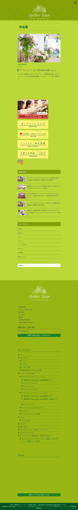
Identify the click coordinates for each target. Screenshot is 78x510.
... (19, 78)
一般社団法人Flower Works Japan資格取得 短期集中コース (40, 400)
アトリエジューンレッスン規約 (30, 414)
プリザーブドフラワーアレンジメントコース (34, 393)
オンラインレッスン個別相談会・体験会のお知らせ (35, 435)
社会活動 (20, 252)
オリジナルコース (28, 404)
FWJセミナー (22, 256)
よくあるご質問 (26, 367)
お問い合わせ (24, 427)
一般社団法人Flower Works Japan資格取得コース (37, 380)
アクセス (22, 424)
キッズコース (25, 411)
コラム (20, 237)
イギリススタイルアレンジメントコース (33, 377)
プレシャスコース (28, 386)
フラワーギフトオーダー (27, 433)
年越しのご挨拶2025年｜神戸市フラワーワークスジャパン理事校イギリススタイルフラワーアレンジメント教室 (43, 212)
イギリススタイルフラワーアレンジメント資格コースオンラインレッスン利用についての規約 (39, 440)
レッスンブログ (22, 244)
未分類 (20, 229)
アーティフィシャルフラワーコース (32, 408)
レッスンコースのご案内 (27, 373)
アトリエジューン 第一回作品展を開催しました (38, 70)
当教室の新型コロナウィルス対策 (31, 370)
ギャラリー (24, 364)
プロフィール (24, 358)
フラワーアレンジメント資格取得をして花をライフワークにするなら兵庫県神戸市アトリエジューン (42, 506)
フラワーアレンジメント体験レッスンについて (34, 430)
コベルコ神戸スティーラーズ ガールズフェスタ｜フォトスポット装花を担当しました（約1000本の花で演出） (43, 195)
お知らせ (20, 233)
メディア (20, 248)
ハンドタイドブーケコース (31, 389)
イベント (20, 66)
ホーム (22, 355)
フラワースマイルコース (30, 383)
